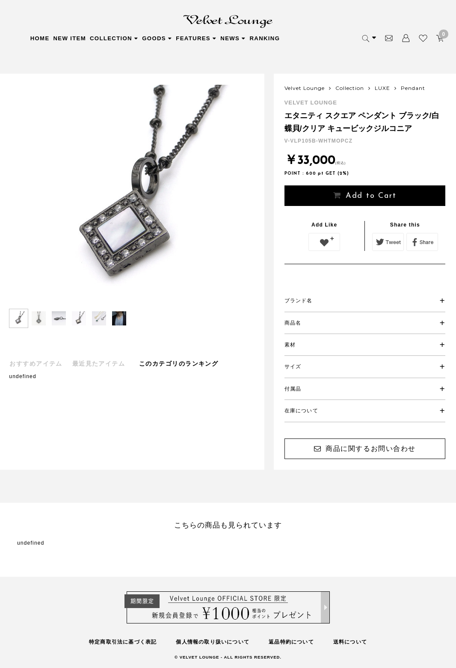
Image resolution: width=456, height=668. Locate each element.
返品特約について (291, 642)
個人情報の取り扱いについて (212, 642)
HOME (40, 38)
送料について (350, 642)
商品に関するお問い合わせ (371, 448)
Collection (349, 88)
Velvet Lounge (304, 88)
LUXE (382, 88)
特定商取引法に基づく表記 (123, 642)
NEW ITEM (69, 38)
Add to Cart (371, 196)
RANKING (264, 38)
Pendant (413, 88)
